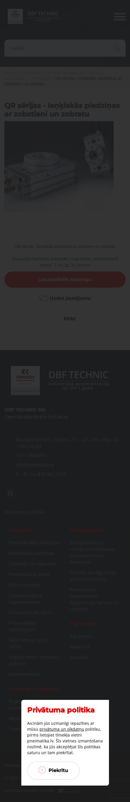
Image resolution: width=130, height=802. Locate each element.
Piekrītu (53, 770)
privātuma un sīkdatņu (61, 729)
